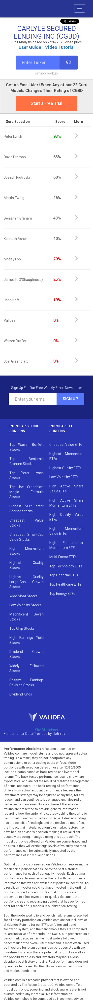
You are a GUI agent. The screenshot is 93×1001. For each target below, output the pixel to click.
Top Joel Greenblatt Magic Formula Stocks (26, 492)
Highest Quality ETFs (65, 468)
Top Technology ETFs (66, 566)
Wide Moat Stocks (23, 596)
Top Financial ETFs (63, 575)
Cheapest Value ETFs (66, 445)
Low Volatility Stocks (25, 605)
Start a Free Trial (46, 103)
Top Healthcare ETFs (65, 584)
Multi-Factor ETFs (63, 557)
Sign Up (70, 398)
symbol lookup (46, 73)
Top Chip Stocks (21, 628)
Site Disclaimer (46, 730)
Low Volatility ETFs (63, 477)
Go (68, 62)
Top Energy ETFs (62, 594)
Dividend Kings (20, 694)
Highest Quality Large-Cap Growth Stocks (26, 582)
